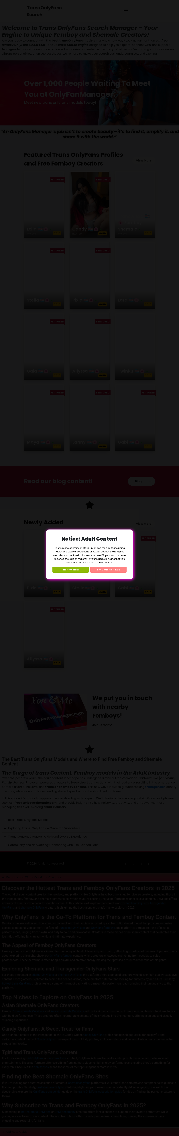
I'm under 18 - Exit (108, 569)
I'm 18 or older (70, 569)
